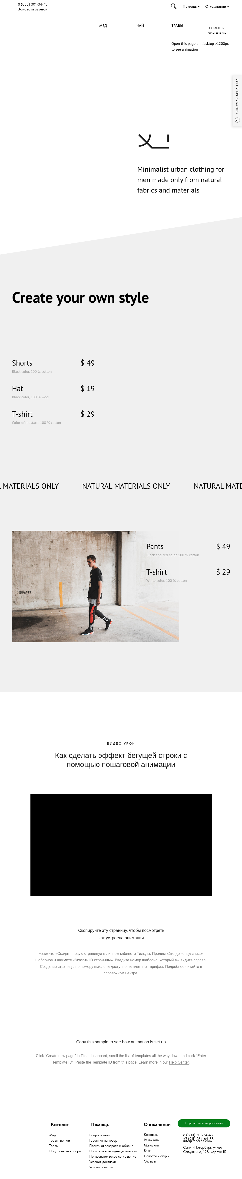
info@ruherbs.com (197, 1141)
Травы (53, 1146)
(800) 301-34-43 (199, 1135)
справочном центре (120, 973)
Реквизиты (151, 1140)
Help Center (179, 1062)
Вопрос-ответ (99, 1135)
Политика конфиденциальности (113, 1151)
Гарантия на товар (103, 1140)
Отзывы (150, 1161)
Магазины (151, 1145)
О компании (215, 6)
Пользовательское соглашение (112, 1156)
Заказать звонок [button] (32, 9)
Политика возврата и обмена (111, 1146)
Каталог (60, 1124)
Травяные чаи (59, 1140)
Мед (52, 1135)
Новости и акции (156, 1156)
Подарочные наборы (65, 1151)
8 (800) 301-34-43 (32, 4)
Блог (147, 1151)
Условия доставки (102, 1162)
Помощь (190, 6)
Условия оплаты (101, 1167)
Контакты (151, 1135)
